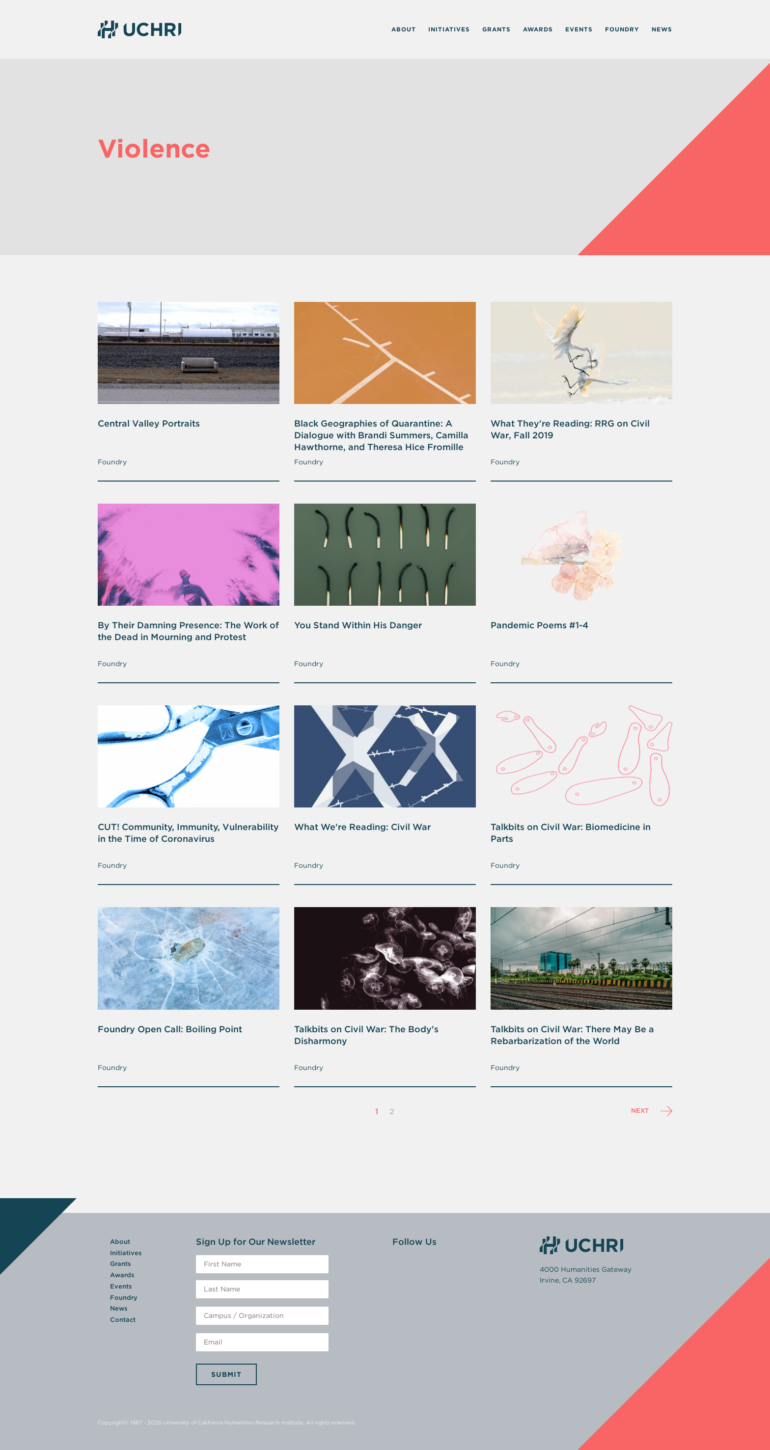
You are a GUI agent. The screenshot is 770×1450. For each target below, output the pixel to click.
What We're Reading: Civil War (362, 827)
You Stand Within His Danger (358, 625)
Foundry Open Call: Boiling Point (170, 1029)
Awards (538, 29)
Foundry (622, 29)
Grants (496, 29)
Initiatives (449, 29)
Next (651, 1111)
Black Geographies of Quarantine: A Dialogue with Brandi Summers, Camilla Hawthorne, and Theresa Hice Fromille (381, 435)
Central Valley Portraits (149, 423)
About (403, 29)
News (662, 29)
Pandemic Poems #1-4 (539, 625)
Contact (123, 1319)
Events (579, 29)
